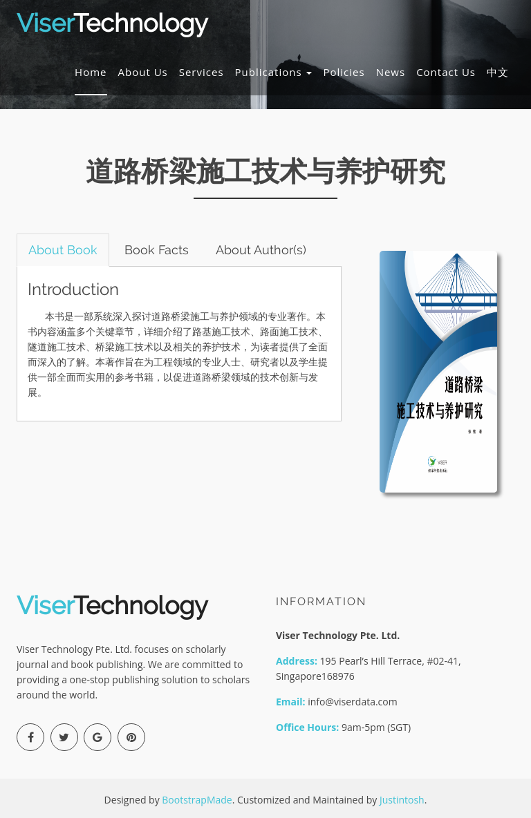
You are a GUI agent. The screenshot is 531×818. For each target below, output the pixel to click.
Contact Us (446, 72)
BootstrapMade (197, 799)
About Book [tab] (62, 249)
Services (201, 72)
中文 (498, 72)
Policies (343, 72)
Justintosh (402, 799)
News (391, 72)
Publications (274, 72)
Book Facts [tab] (156, 249)
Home (90, 72)
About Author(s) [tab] (261, 249)
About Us (143, 72)
